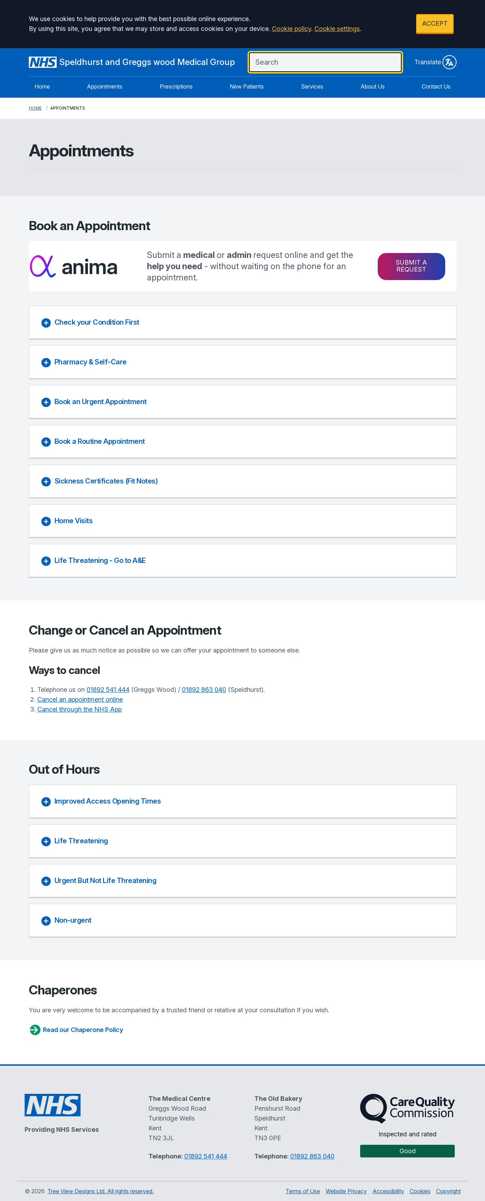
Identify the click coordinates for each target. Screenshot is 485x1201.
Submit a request (411, 266)
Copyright (448, 1191)
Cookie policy (291, 28)
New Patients (247, 86)
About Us (372, 86)
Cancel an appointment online (80, 699)
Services (312, 86)
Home (42, 86)
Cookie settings (337, 28)
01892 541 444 (108, 689)
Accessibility (388, 1191)
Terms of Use (303, 1191)
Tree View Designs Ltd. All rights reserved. (100, 1191)
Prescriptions (176, 86)
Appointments (104, 86)
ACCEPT (435, 23)
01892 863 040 (204, 689)
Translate (435, 62)
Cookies (420, 1191)
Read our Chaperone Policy (76, 1030)
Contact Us (436, 86)
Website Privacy (346, 1191)
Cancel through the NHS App (79, 709)
